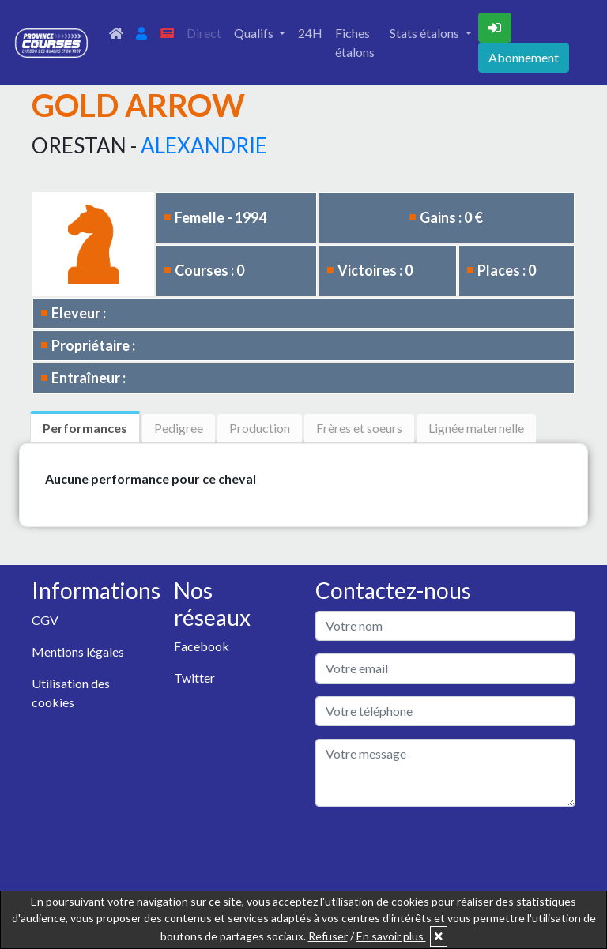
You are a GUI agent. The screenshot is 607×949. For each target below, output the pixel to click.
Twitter (194, 677)
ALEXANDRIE (204, 145)
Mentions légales (78, 651)
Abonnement (523, 57)
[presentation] (435, 850)
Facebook (201, 645)
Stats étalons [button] (426, 32)
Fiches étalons (355, 42)
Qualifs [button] (255, 32)
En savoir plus (391, 936)
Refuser (328, 936)
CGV (45, 619)
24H (310, 32)
